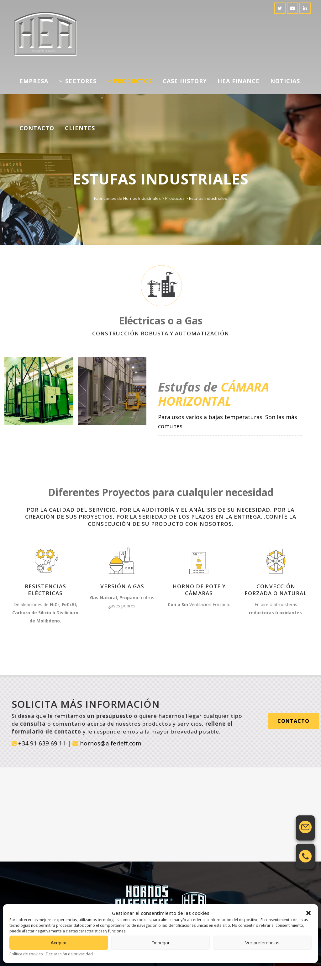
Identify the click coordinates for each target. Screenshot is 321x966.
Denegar (160, 942)
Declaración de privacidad (69, 954)
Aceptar (58, 942)
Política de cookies (26, 954)
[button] (308, 913)
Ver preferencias (262, 942)
